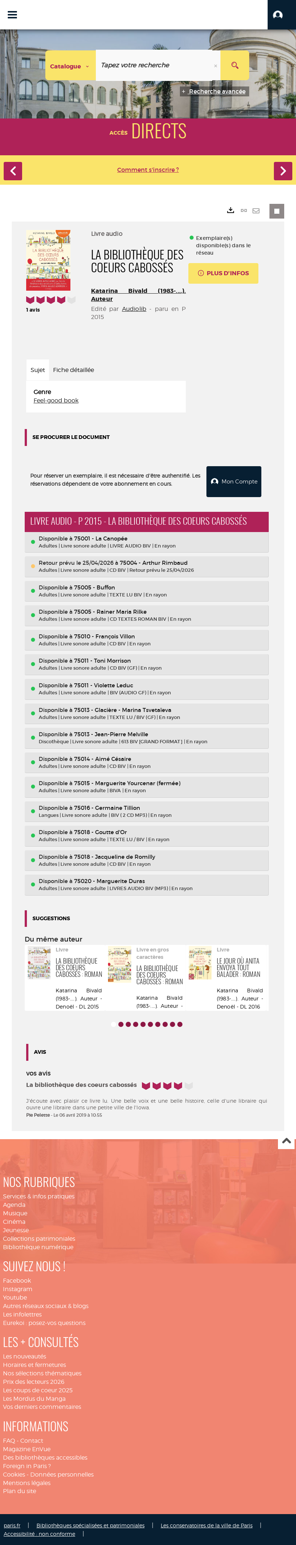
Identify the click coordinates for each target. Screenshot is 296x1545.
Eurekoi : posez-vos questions (44, 1322)
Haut (286, 1140)
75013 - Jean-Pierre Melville (111, 733)
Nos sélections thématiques (42, 1372)
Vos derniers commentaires (42, 1406)
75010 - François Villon (104, 635)
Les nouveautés (24, 1355)
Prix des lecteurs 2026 (34, 1381)
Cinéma (14, 1221)
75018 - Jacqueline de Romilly (114, 856)
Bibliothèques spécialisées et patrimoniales (90, 1524)
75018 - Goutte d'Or (100, 831)
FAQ (9, 1439)
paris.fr (12, 1524)
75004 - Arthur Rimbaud (154, 562)
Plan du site (19, 1490)
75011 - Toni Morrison (102, 659)
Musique (15, 1212)
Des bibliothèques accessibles (45, 1456)
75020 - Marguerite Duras (109, 880)
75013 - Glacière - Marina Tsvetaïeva (122, 708)
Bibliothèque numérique (38, 1246)
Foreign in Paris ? (27, 1465)
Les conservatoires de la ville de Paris (207, 1524)
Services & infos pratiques (38, 1195)
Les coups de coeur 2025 (38, 1389)
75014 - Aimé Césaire (102, 758)
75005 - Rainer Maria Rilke (110, 610)
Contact (31, 1439)
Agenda (14, 1204)
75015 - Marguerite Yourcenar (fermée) (127, 782)
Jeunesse (16, 1229)
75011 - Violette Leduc (103, 684)
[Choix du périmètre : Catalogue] (70, 65)
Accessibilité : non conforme (39, 1533)
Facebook (17, 1279)
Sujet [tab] (38, 369)
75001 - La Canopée (101, 537)
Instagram (17, 1288)
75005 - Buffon (94, 586)
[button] (282, 14)
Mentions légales (27, 1482)
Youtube (15, 1296)
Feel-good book (56, 400)
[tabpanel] (106, 396)
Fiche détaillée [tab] (73, 369)
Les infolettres (22, 1313)
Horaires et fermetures (34, 1364)
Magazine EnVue (27, 1448)
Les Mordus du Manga (34, 1398)
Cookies (14, 1473)
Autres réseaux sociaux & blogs (45, 1305)
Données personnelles (62, 1473)
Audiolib (134, 308)
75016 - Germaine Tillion (107, 807)
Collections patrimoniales (39, 1237)
